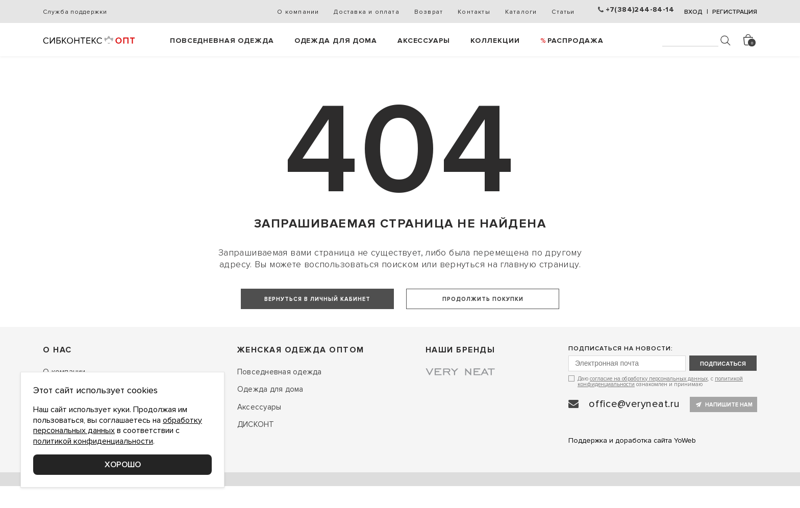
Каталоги (521, 12)
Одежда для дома (335, 40)
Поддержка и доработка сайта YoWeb (632, 480)
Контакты (474, 12)
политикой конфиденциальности (93, 441)
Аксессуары (423, 40)
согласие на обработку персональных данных (649, 418)
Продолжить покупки (482, 299)
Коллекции (495, 40)
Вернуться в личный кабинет (317, 299)
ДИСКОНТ (255, 464)
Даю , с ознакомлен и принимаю (660, 421)
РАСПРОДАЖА (575, 40)
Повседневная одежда (222, 40)
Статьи (563, 12)
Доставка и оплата (366, 12)
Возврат (428, 12)
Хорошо (123, 465)
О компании (298, 12)
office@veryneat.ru (634, 444)
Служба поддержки (75, 12)
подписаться (723, 403)
